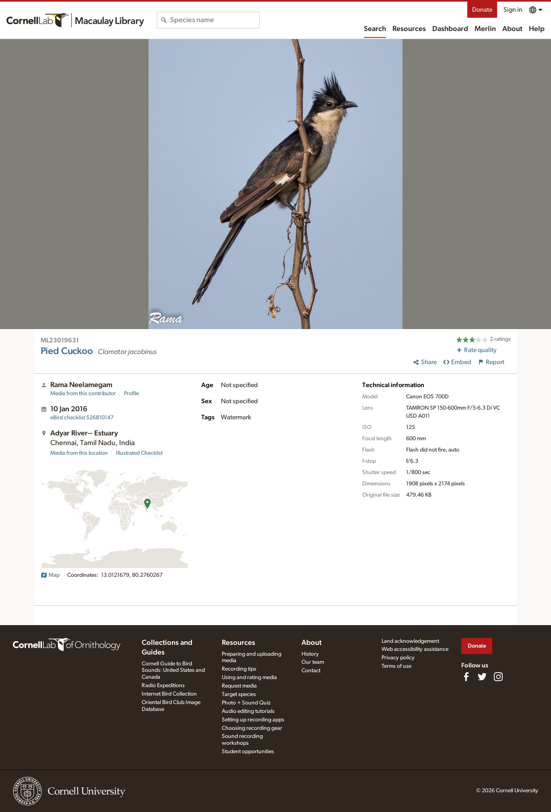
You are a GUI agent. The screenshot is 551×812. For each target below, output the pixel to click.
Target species (239, 694)
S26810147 (82, 417)
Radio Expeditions (163, 685)
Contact (310, 670)
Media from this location (79, 453)
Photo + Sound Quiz (246, 703)
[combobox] (214, 20)
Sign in (513, 9)
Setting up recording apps (253, 720)
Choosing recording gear (252, 728)
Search (375, 29)
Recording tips (239, 669)
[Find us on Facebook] (466, 677)
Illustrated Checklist (139, 453)
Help (537, 29)
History (310, 654)
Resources (409, 29)
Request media (239, 686)
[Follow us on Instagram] (498, 677)
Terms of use (396, 666)
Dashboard (450, 29)
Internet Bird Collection (169, 694)
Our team (312, 662)
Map (50, 575)
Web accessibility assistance (415, 649)
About (512, 29)
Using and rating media (249, 677)
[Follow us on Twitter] (482, 677)
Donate (482, 9)
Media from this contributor (83, 393)
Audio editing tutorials (248, 711)
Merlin (485, 29)
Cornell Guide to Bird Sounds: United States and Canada (173, 670)
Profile (131, 393)
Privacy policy (398, 658)
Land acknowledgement (410, 641)
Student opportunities (248, 751)
